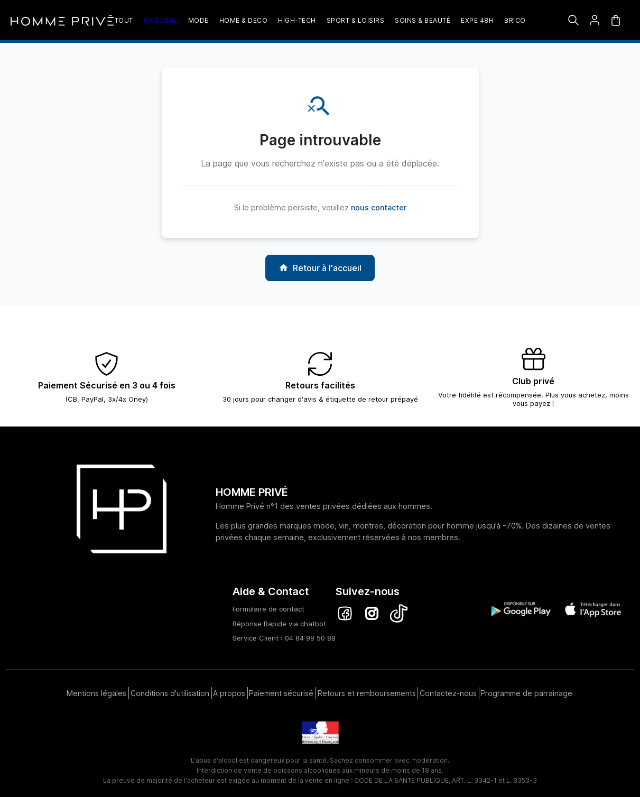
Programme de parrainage (526, 690)
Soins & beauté (422, 20)
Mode (198, 20)
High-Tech (297, 20)
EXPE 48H (477, 20)
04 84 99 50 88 (310, 638)
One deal (161, 20)
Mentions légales (97, 690)
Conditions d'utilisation (170, 690)
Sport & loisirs (356, 20)
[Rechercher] (573, 20)
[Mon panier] (615, 20)
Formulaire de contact (268, 609)
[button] (594, 20)
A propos (231, 690)
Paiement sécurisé (283, 690)
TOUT (124, 20)
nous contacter (378, 207)
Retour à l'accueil (320, 268)
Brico (515, 20)
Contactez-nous (448, 690)
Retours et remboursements (367, 690)
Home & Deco (243, 20)
